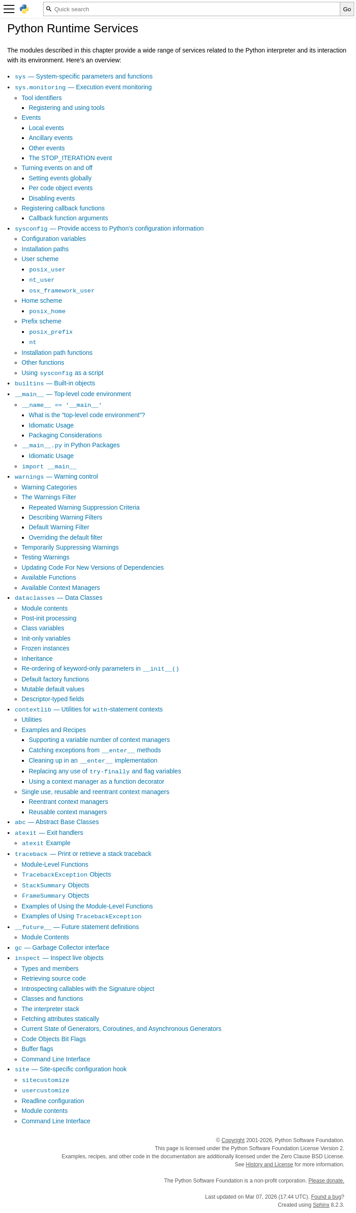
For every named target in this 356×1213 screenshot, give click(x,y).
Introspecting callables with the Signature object (88, 988)
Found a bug (326, 1197)
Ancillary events (51, 137)
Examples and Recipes (54, 729)
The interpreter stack (50, 1008)
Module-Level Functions (55, 864)
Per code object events (60, 188)
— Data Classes (58, 597)
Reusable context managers (68, 812)
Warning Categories (49, 487)
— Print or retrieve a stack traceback (82, 853)
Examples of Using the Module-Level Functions (87, 906)
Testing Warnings (46, 557)
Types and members (50, 968)
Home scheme (42, 300)
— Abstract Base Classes (56, 821)
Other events (47, 148)
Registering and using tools (67, 107)
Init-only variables (46, 638)
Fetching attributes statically (60, 1018)
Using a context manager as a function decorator (96, 781)
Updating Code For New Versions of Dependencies (93, 567)
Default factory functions (55, 679)
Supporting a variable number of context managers (99, 739)
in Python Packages (71, 445)
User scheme (40, 258)
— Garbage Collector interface (61, 947)
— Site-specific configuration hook (70, 1069)
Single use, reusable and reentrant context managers (95, 791)
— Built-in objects (54, 383)
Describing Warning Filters (65, 517)
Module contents (45, 608)
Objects (66, 874)
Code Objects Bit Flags (54, 1039)
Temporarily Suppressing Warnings (70, 547)
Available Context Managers (61, 587)
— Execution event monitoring (83, 87)
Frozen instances (46, 648)
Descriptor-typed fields (53, 698)
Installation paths (45, 249)
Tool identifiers (42, 97)
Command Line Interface (56, 1059)
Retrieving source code (54, 978)
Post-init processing (49, 618)
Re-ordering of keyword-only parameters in (101, 668)
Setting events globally (60, 178)
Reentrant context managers (68, 801)
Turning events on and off (57, 167)
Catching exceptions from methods (95, 750)
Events (31, 117)
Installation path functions (57, 352)
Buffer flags (37, 1048)
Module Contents (45, 937)
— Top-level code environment (72, 393)
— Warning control (56, 476)
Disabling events (52, 198)
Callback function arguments (68, 218)
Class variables (43, 628)
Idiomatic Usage (51, 425)
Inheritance (37, 658)
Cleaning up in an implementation (93, 760)
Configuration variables (54, 238)
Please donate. (326, 1181)
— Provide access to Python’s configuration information (109, 228)
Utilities (32, 719)
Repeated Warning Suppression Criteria (84, 507)
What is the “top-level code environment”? (87, 415)
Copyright (232, 1140)
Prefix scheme (42, 321)
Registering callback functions (63, 208)
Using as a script (62, 372)
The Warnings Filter (49, 497)
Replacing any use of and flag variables (105, 771)
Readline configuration (53, 1100)
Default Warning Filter (59, 527)
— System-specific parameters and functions (83, 76)
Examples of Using (82, 916)
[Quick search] (192, 9)
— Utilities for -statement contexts (88, 709)
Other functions (43, 362)
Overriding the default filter (65, 537)
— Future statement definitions (76, 926)
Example (46, 842)
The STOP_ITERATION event (70, 157)
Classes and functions (52, 998)
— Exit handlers (48, 832)
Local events (46, 127)
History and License (269, 1164)
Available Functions (49, 577)
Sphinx (321, 1205)
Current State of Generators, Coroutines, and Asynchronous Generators (121, 1028)
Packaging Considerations (65, 435)
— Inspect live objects (59, 957)
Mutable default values (53, 689)
